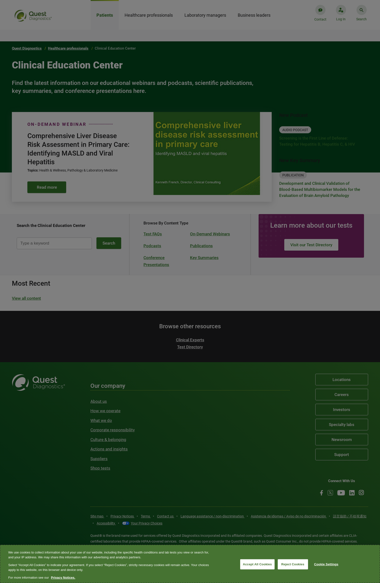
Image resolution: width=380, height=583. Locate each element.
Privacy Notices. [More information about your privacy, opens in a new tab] (63, 577)
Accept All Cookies (257, 564)
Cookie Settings (326, 564)
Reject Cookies (292, 564)
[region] (190, 564)
